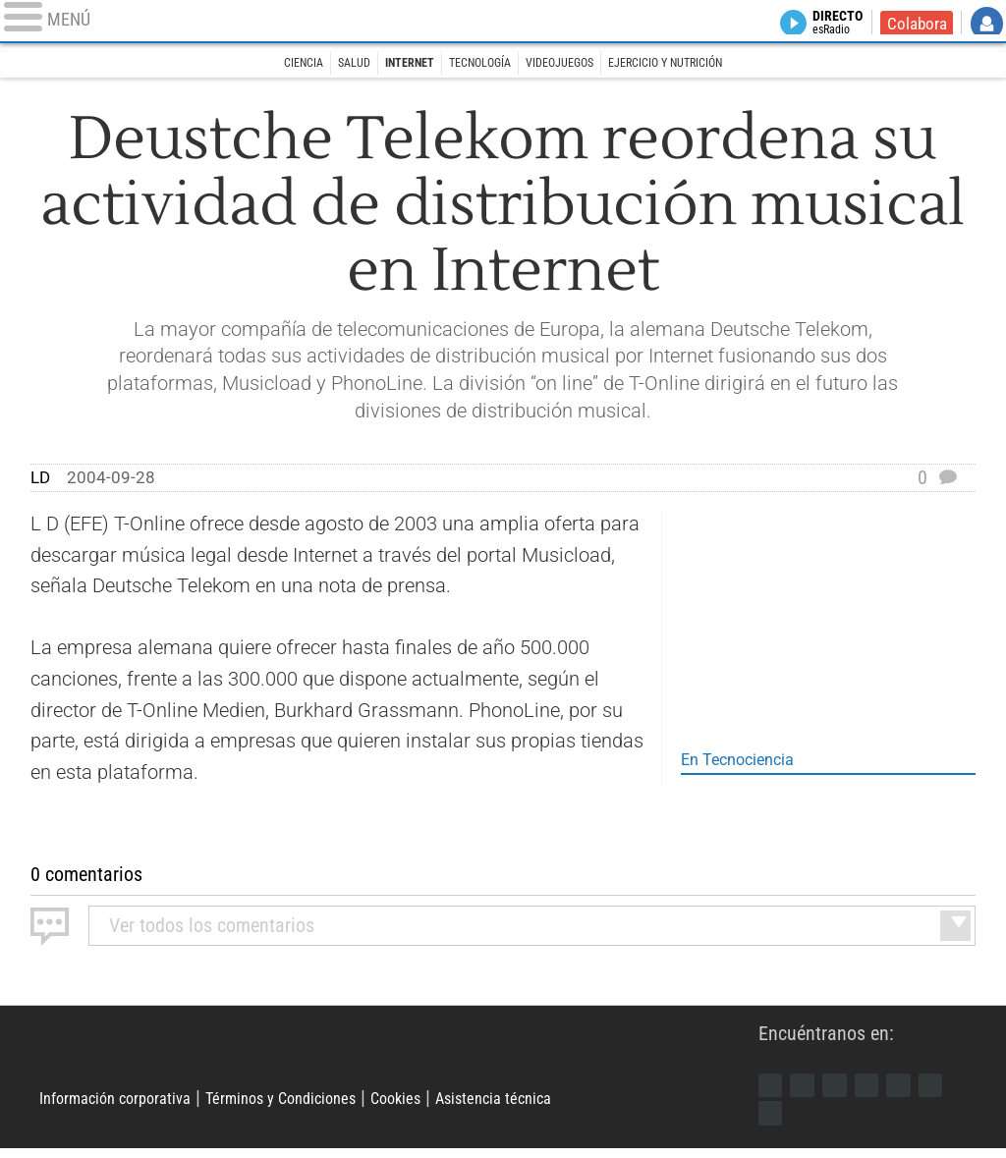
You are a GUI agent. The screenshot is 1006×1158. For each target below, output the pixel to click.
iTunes (810, 1120)
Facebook (773, 1088)
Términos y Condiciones (335, 1105)
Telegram (773, 1120)
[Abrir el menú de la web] (181, 25)
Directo (825, 25)
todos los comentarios (211, 925)
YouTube (884, 1088)
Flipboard (920, 1088)
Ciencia (268, 66)
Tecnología (476, 66)
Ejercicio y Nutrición (694, 66)
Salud (328, 66)
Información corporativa (133, 1105)
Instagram (847, 1088)
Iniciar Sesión (986, 25)
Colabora (912, 25)
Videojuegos (570, 66)
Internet (393, 66)
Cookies (474, 1105)
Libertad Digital (398, 1057)
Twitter (810, 1088)
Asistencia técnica (592, 1105)
